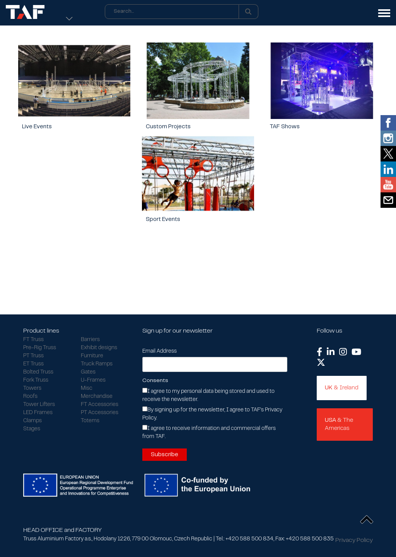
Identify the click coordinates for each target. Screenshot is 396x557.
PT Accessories (99, 413)
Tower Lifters (39, 404)
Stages (31, 429)
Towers (32, 388)
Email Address (159, 351)
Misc (86, 388)
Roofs (30, 396)
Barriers (90, 340)
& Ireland (341, 388)
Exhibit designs (99, 348)
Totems (90, 421)
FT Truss (33, 340)
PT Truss (33, 356)
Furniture (92, 356)
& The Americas (339, 424)
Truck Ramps (97, 364)
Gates (88, 372)
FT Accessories (99, 404)
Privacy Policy (354, 540)
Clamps (32, 421)
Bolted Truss (38, 372)
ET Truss (33, 364)
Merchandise (97, 396)
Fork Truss (35, 380)
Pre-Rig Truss (39, 348)
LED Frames (38, 413)
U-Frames (93, 380)
